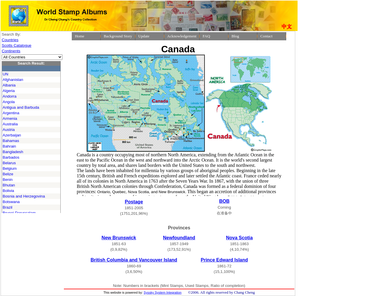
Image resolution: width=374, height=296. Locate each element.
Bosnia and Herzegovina (24, 196)
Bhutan (9, 185)
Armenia (10, 118)
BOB (224, 201)
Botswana (11, 202)
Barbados (11, 157)
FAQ (206, 36)
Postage (134, 201)
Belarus (9, 163)
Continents (11, 51)
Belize (8, 174)
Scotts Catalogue (17, 45)
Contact (266, 36)
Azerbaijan (12, 135)
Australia (10, 124)
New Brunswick (119, 237)
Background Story (118, 36)
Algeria (9, 91)
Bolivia (8, 190)
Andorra (9, 96)
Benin (8, 179)
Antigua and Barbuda (21, 107)
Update (144, 36)
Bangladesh (13, 152)
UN (5, 74)
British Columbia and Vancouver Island (133, 259)
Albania (9, 85)
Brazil (7, 207)
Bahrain (9, 146)
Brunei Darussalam (19, 213)
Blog (235, 36)
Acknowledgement (182, 36)
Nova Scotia (239, 237)
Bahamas (11, 141)
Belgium (10, 168)
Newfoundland (179, 237)
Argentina (11, 113)
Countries (10, 40)
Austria (9, 129)
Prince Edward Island (224, 259)
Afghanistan (13, 79)
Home (79, 36)
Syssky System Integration (163, 292)
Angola (9, 102)
